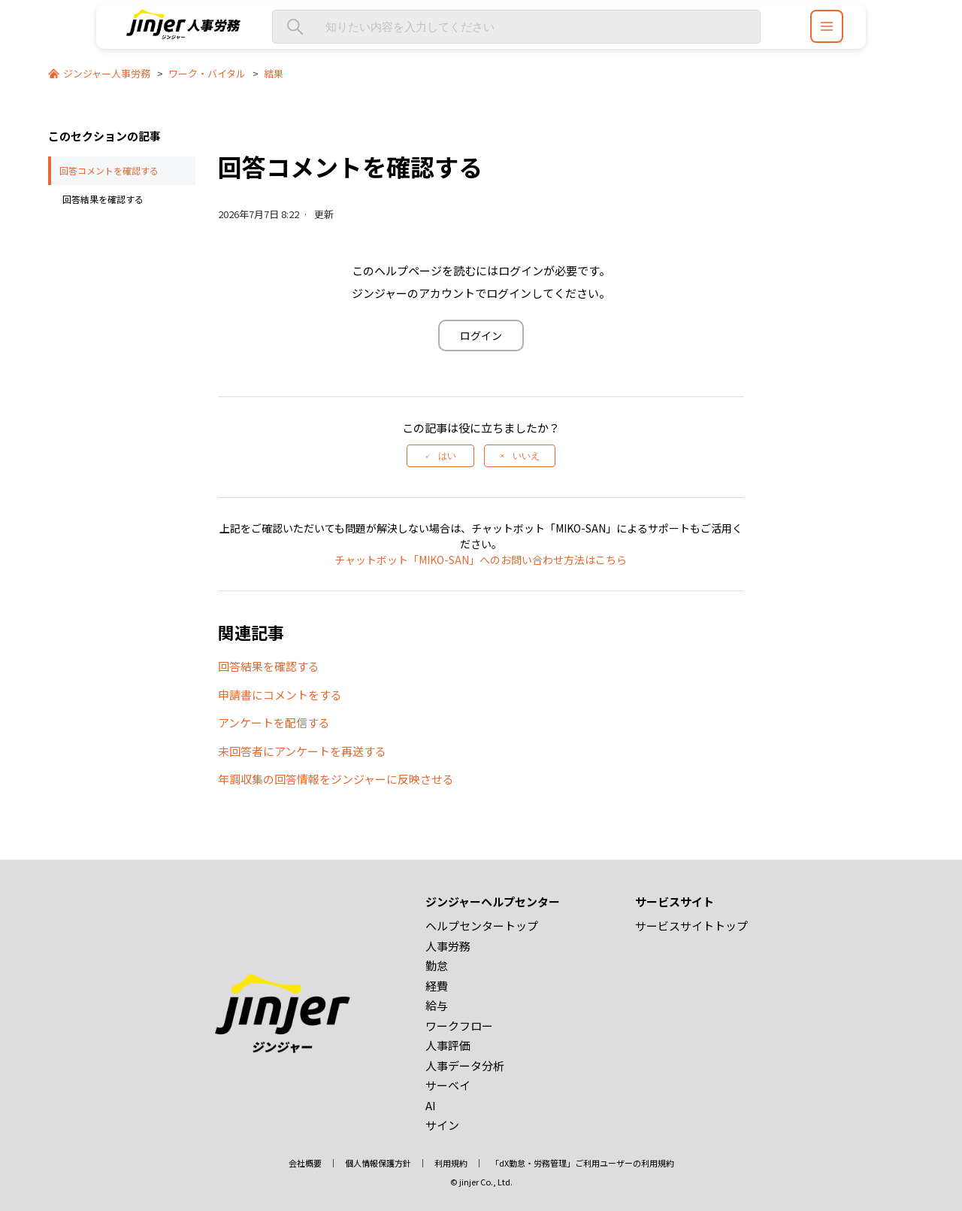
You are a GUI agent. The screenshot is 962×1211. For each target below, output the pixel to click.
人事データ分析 (464, 1065)
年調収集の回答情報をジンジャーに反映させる (336, 779)
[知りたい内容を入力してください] (516, 27)
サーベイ (447, 1085)
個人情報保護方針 (378, 1163)
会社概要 (305, 1163)
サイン (442, 1125)
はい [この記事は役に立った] (447, 456)
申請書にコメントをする (280, 695)
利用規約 (450, 1163)
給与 (436, 1005)
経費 (436, 986)
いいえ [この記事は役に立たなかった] (526, 456)
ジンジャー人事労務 (106, 73)
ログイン (481, 335)
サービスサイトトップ (691, 925)
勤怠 (436, 965)
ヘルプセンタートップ (481, 925)
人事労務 (447, 946)
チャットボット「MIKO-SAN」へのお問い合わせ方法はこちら (480, 559)
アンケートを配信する (274, 722)
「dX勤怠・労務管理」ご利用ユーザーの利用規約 (582, 1163)
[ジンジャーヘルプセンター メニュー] (826, 26)
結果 (273, 73)
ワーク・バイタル (207, 73)
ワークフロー (459, 1025)
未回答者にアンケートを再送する (302, 751)
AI (430, 1105)
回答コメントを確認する (109, 170)
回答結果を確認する (103, 199)
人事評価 (447, 1045)
